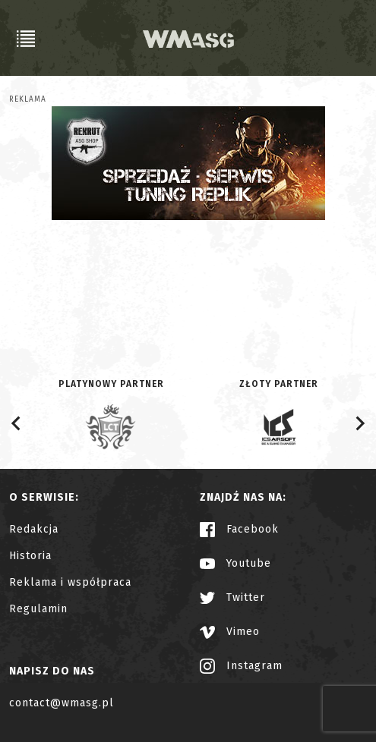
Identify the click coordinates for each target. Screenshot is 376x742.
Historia (30, 555)
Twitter (232, 597)
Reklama (27, 99)
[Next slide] (359, 423)
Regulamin (38, 608)
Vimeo (230, 631)
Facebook (239, 529)
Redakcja (33, 529)
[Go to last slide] (16, 423)
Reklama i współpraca (70, 582)
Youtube (235, 563)
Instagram (241, 665)
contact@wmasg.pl (61, 702)
